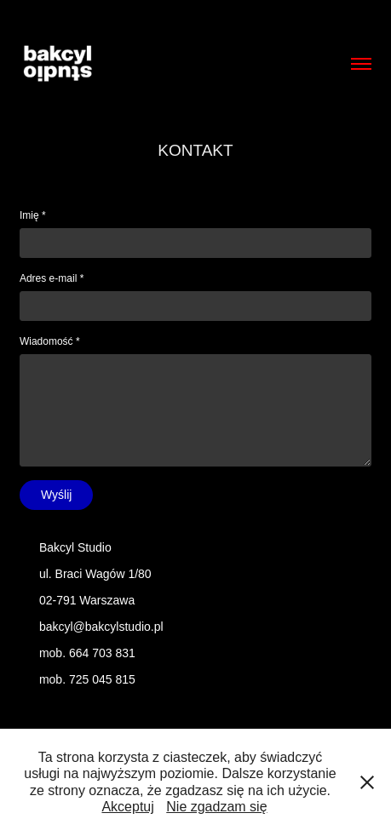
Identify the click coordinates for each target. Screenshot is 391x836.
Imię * (33, 215)
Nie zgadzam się (216, 806)
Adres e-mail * (51, 278)
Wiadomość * (50, 341)
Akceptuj (127, 806)
